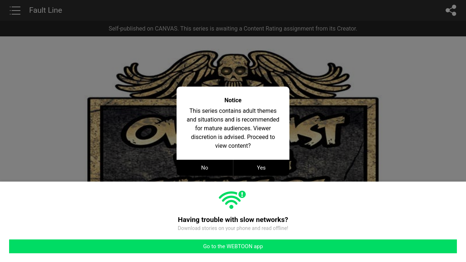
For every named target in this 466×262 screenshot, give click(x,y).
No (204, 167)
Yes (261, 167)
